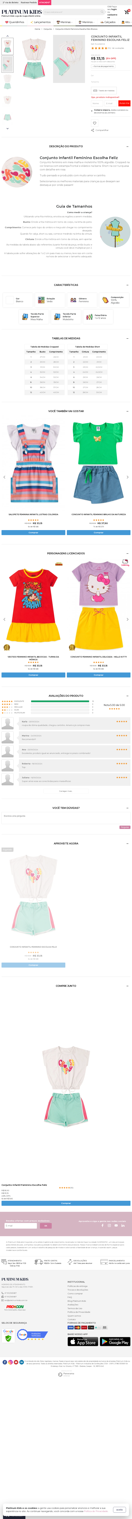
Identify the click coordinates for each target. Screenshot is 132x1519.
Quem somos (74, 1316)
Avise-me (124, 103)
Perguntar (125, 827)
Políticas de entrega (77, 1286)
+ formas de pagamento (103, 66)
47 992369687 (10, 1293)
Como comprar (75, 1293)
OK (45, 1226)
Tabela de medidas (103, 90)
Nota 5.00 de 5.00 (114, 705)
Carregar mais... (66, 791)
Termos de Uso (75, 1308)
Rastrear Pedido (29, 2)
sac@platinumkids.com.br (16, 1300)
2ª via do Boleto (10, 2)
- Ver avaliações (107, 48)
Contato (72, 1319)
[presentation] (4, 477)
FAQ (70, 1297)
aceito (119, 1509)
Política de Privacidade (79, 1312)
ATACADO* (44, 2)
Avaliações (73, 1304)
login (114, 9)
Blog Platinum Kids (77, 1301)
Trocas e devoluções (78, 1290)
